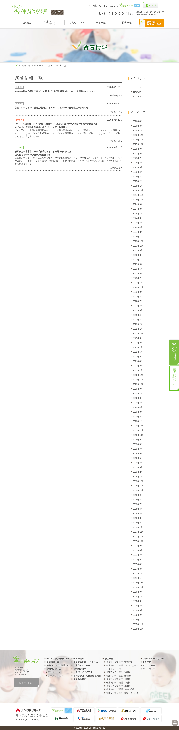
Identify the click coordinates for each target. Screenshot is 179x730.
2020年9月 (138, 389)
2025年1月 (138, 186)
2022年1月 (138, 329)
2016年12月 (138, 582)
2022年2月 (138, 324)
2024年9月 (138, 204)
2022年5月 (138, 310)
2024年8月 (138, 209)
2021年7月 (138, 347)
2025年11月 (138, 139)
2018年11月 (138, 486)
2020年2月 (138, 416)
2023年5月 (138, 269)
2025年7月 (138, 158)
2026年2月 (138, 130)
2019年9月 (138, 439)
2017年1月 (138, 578)
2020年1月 (138, 421)
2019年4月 (138, 462)
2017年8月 (138, 550)
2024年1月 (138, 236)
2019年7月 (138, 449)
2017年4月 (138, 564)
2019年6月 (138, 453)
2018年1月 (138, 527)
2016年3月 (138, 610)
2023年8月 (138, 255)
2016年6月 (138, 601)
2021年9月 (138, 338)
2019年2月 (138, 472)
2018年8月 (138, 499)
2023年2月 (138, 278)
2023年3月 (138, 273)
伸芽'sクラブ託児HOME (27, 66)
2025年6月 (138, 163)
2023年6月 (138, 264)
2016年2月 (138, 615)
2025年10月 (138, 144)
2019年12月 (138, 426)
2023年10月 (138, 246)
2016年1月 (138, 619)
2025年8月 (138, 153)
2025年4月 (138, 172)
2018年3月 (138, 518)
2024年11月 (138, 195)
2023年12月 (138, 241)
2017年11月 (138, 536)
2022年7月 (138, 301)
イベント (137, 96)
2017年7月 (138, 555)
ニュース (137, 87)
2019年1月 (138, 476)
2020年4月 (138, 407)
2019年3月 (138, 467)
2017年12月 (138, 532)
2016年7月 (138, 596)
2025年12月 (138, 135)
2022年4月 (138, 315)
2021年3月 (138, 366)
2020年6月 (138, 398)
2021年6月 (138, 352)
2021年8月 (138, 342)
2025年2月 (138, 181)
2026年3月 (138, 126)
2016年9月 (138, 592)
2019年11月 (138, 430)
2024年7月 (138, 213)
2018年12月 (138, 481)
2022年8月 (138, 296)
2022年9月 (138, 292)
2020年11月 (138, 379)
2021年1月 (138, 370)
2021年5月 (138, 356)
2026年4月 (138, 121)
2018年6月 (138, 509)
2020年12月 (138, 375)
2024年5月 (138, 223)
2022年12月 (138, 287)
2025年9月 (138, 149)
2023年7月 (138, 259)
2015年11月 (138, 624)
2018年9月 (138, 495)
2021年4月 (138, 361)
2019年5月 (138, 458)
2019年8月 (138, 444)
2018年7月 (138, 504)
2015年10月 (138, 629)
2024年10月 (138, 199)
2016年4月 (138, 606)
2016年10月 (138, 587)
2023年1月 (138, 282)
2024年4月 (138, 227)
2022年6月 (138, 306)
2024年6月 (138, 218)
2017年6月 (138, 559)
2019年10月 (138, 435)
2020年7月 (138, 393)
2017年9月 (138, 546)
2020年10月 (138, 384)
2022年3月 (138, 319)
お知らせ (137, 92)
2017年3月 (138, 569)
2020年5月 (138, 402)
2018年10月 (138, 490)
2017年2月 (138, 573)
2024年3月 (138, 232)
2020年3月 (138, 412)
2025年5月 (138, 167)
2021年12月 (138, 333)
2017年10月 (138, 541)
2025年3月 (138, 176)
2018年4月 (138, 513)
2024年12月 (138, 190)
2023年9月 (138, 250)
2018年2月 (138, 522)
